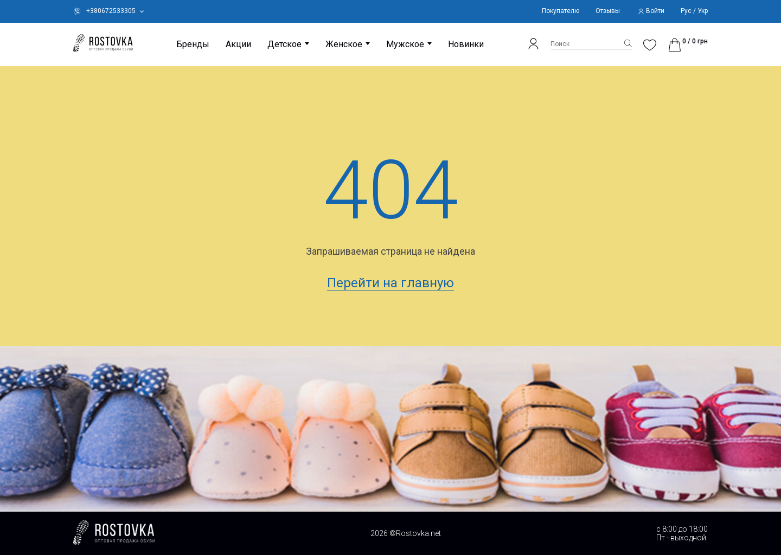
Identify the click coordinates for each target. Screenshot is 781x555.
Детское (284, 44)
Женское (343, 44)
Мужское (405, 44)
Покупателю (560, 11)
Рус (686, 11)
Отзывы (608, 11)
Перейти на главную (390, 283)
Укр (702, 11)
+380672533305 (111, 11)
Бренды (192, 44)
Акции (238, 44)
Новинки (466, 44)
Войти (655, 11)
